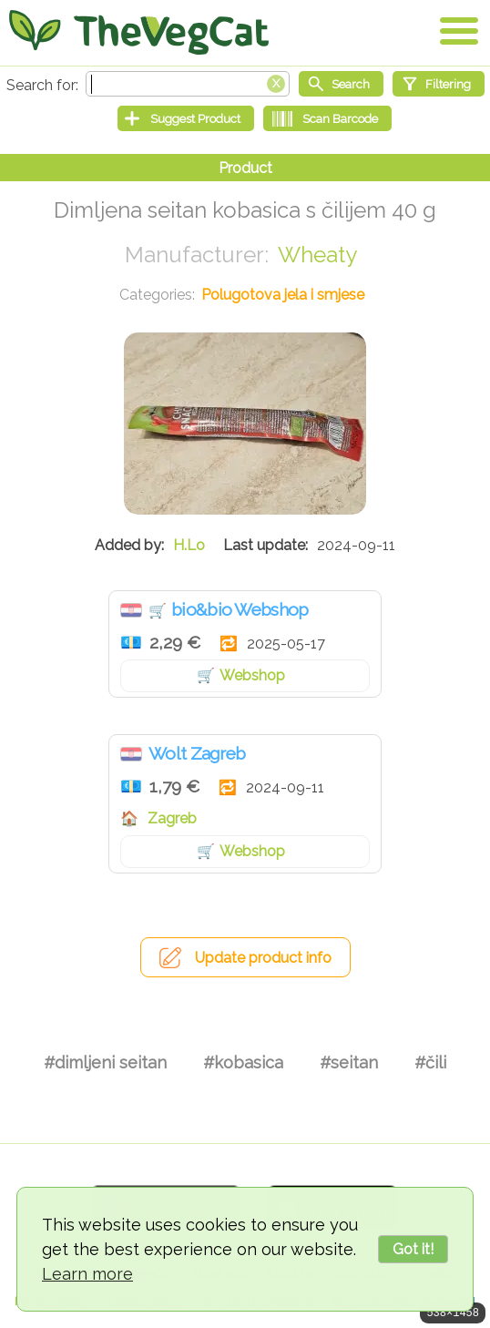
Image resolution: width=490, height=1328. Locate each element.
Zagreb (172, 818)
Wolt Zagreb (196, 753)
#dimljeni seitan (105, 1062)
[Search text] (188, 84)
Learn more (87, 1273)
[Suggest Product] (185, 118)
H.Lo (189, 545)
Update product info (263, 957)
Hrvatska (131, 610)
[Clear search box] (276, 82)
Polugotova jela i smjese (282, 294)
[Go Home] (139, 32)
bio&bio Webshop (240, 609)
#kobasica (243, 1062)
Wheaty (317, 254)
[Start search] (341, 84)
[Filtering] (439, 84)
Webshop (252, 675)
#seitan (349, 1062)
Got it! (413, 1249)
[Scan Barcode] (327, 118)
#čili (430, 1062)
